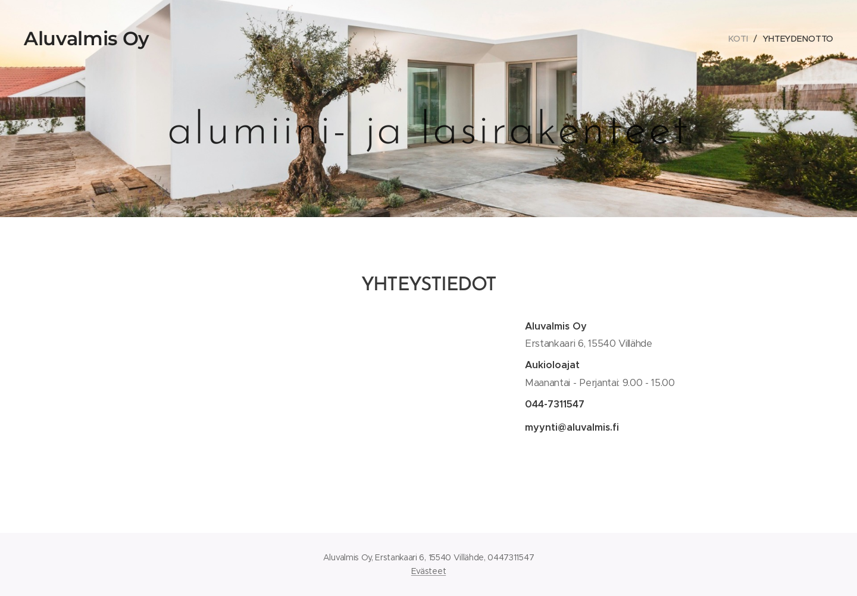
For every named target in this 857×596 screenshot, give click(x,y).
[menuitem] (741, 39)
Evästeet (428, 571)
